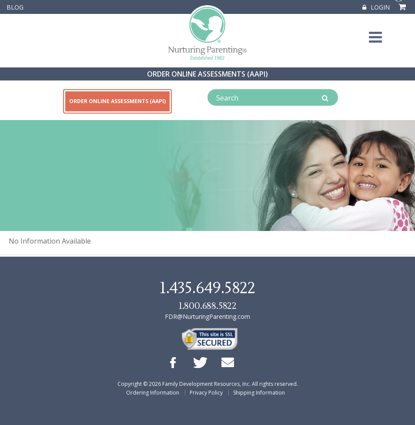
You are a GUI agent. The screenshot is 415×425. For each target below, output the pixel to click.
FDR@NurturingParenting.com (207, 316)
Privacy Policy (206, 392)
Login (376, 7)
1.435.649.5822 (207, 288)
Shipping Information (259, 392)
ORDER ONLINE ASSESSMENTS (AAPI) (207, 74)
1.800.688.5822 (207, 306)
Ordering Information (152, 392)
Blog (15, 7)
